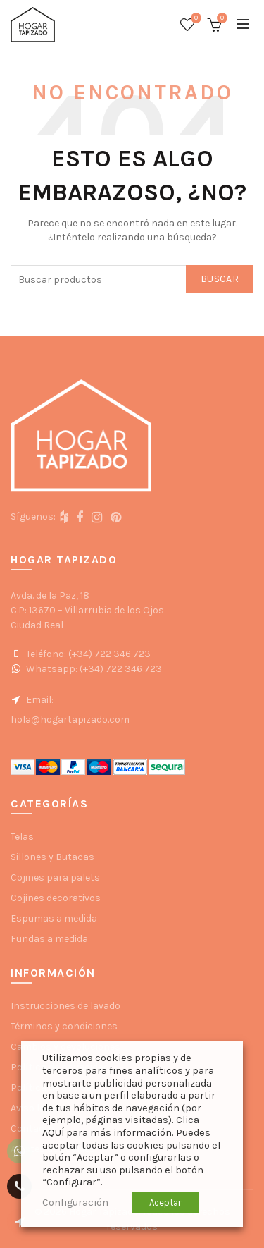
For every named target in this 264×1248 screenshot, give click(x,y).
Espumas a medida (54, 918)
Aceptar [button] (165, 1202)
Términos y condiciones (64, 1026)
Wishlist (194, 18)
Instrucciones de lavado (65, 1006)
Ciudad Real (37, 625)
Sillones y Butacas (52, 857)
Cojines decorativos (56, 898)
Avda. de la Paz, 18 (50, 595)
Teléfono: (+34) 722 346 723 (81, 654)
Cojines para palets (55, 877)
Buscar (220, 279)
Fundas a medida (49, 939)
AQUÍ (53, 1133)
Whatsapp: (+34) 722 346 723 (86, 669)
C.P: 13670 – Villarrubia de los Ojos (87, 610)
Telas (22, 837)
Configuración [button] (75, 1203)
